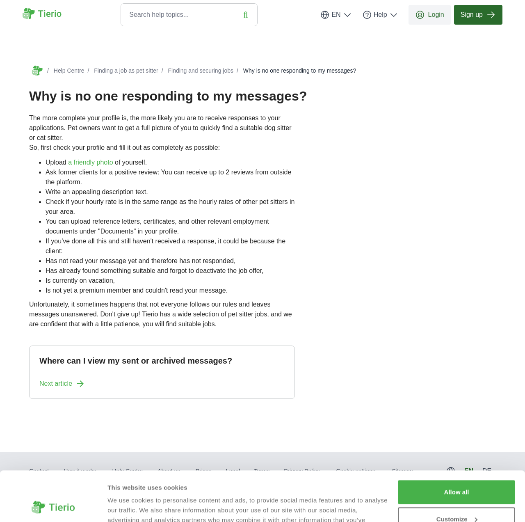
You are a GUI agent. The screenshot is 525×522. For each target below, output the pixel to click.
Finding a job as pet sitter (126, 70)
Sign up (478, 15)
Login (429, 15)
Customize (456, 472)
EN (336, 15)
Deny (456, 499)
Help (380, 15)
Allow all (456, 445)
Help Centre (69, 70)
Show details (126, 505)
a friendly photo (90, 162)
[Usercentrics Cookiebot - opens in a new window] (53, 506)
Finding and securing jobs (200, 70)
